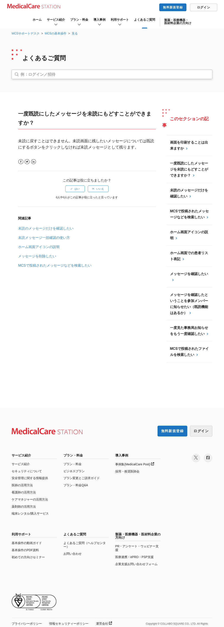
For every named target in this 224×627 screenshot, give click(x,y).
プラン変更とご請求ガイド (81, 478)
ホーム (37, 19)
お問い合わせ (72, 553)
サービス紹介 (56, 19)
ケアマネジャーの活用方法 (30, 499)
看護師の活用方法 (24, 492)
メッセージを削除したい (37, 256)
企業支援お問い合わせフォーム (136, 564)
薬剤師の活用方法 (24, 506)
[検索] (112, 74)
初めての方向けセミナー (28, 557)
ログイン (203, 7)
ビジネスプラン (74, 471)
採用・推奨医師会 (127, 471)
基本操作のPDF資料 (25, 550)
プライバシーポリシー (27, 623)
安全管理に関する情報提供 (30, 478)
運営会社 (104, 623)
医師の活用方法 (22, 485)
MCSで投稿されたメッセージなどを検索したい (54, 265)
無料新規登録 (173, 7)
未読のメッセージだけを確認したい (45, 228)
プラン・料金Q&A (75, 485)
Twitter (27, 161)
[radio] (75, 189)
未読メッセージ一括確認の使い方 (44, 237)
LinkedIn (33, 161)
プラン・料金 (79, 19)
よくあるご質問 (144, 19)
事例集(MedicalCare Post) (134, 464)
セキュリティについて (27, 471)
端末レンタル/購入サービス (30, 513)
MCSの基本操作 (55, 33)
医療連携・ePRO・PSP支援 (134, 557)
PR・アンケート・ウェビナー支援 (137, 548)
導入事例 (99, 19)
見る (75, 33)
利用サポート (120, 19)
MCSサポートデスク (25, 33)
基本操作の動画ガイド (27, 543)
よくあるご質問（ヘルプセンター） (84, 544)
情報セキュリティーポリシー (68, 623)
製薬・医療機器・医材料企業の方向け (177, 21)
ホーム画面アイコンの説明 (39, 247)
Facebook (21, 161)
